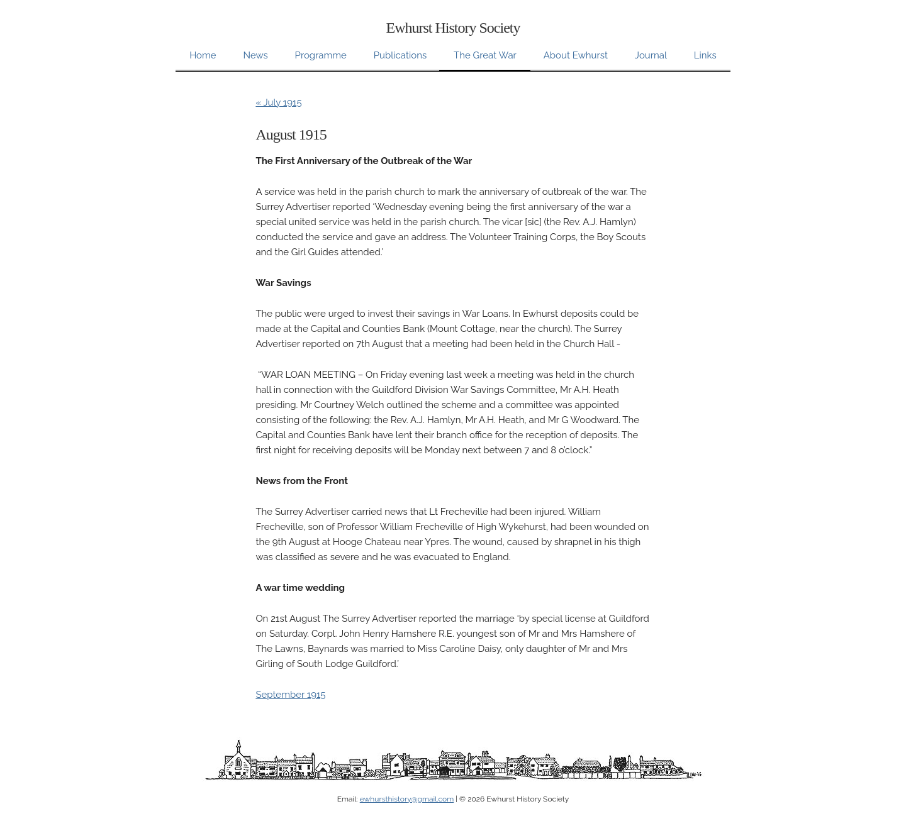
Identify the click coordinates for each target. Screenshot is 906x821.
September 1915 (290, 694)
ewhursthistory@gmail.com (407, 799)
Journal (651, 55)
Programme (321, 55)
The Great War (485, 55)
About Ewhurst (576, 55)
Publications (400, 55)
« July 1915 (278, 102)
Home (202, 55)
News (255, 55)
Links (705, 55)
